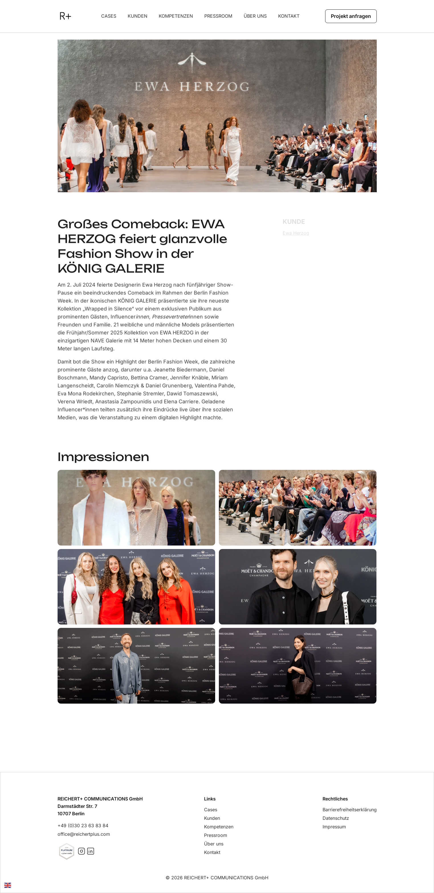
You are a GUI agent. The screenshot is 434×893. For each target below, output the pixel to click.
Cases (107, 16)
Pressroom (217, 16)
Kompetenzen (175, 16)
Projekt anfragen (350, 16)
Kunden (136, 16)
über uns (254, 16)
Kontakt (288, 16)
